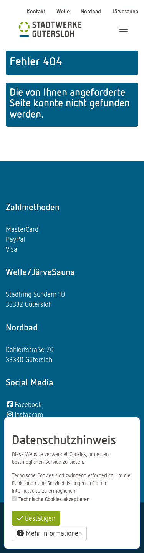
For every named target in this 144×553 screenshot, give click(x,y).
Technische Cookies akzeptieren (54, 499)
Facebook (23, 404)
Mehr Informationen (49, 533)
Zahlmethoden (33, 206)
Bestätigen (36, 518)
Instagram (24, 414)
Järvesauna (125, 11)
